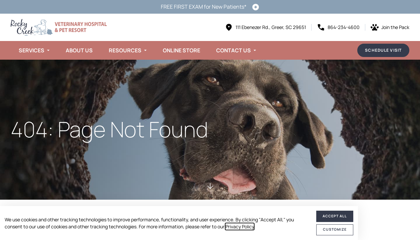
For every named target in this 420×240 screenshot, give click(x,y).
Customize (335, 229)
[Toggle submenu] (48, 50)
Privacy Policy (240, 226)
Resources (125, 50)
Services (31, 50)
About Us (79, 50)
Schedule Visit (383, 50)
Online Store (181, 50)
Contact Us (233, 50)
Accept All (335, 216)
